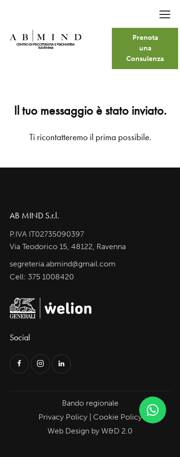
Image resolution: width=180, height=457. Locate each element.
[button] (164, 14)
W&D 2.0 (116, 430)
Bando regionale (90, 403)
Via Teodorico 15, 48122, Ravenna (68, 246)
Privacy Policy (62, 416)
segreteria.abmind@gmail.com (63, 263)
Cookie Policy (117, 416)
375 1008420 (51, 276)
